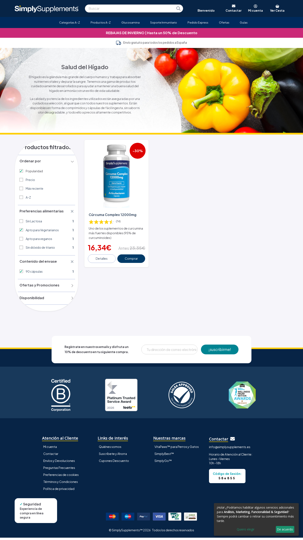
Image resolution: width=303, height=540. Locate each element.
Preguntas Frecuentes (59, 470)
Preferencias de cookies (61, 477)
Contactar (50, 456)
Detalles (102, 256)
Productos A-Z (101, 22)
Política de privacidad (58, 491)
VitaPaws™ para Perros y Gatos (176, 449)
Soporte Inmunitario (163, 22)
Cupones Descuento (114, 463)
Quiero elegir (245, 529)
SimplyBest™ (164, 456)
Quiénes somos (110, 449)
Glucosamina (130, 22)
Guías (244, 22)
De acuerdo (285, 529)
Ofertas (224, 22)
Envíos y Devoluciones (59, 463)
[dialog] (256, 519)
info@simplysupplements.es (229, 449)
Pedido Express (198, 22)
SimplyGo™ (163, 463)
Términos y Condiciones (60, 484)
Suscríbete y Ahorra (113, 456)
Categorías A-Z (69, 22)
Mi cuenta (50, 449)
